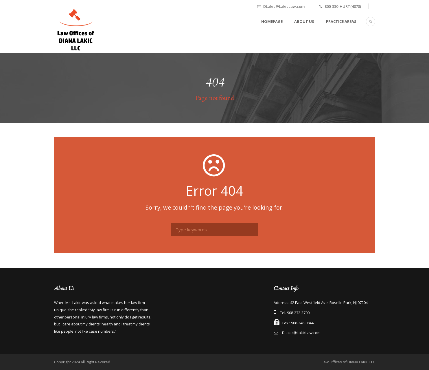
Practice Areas (341, 21)
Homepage (272, 21)
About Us (304, 21)
